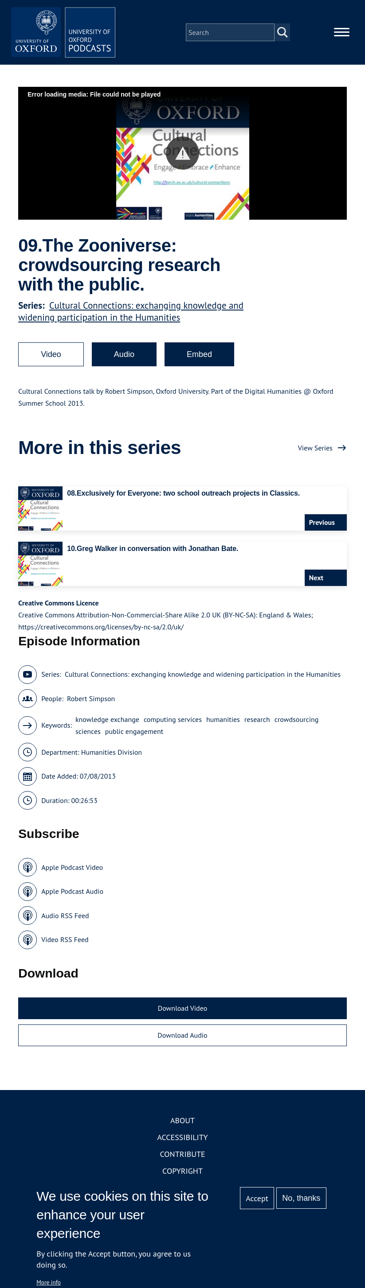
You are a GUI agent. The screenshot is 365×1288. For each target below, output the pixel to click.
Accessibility (182, 1138)
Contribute (182, 1155)
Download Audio (182, 1036)
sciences (88, 732)
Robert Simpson (91, 699)
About (182, 1121)
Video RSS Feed (65, 940)
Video (51, 355)
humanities (223, 720)
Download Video (182, 1009)
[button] (182, 154)
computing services (173, 720)
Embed (199, 355)
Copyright (182, 1172)
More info (48, 1282)
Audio (124, 355)
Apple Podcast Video (72, 868)
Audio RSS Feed (65, 916)
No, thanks (301, 1198)
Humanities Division (111, 753)
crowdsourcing (297, 720)
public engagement (134, 732)
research (257, 720)
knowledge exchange (107, 720)
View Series (315, 448)
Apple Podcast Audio (72, 892)
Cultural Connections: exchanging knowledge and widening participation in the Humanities (130, 313)
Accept (257, 1198)
